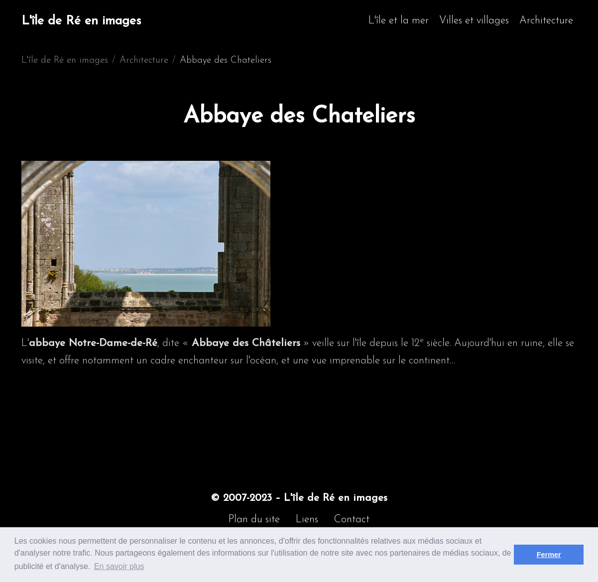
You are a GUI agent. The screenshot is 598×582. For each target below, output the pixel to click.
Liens (307, 519)
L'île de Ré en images (81, 21)
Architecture (546, 20)
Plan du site (254, 519)
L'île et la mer (398, 20)
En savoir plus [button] (119, 566)
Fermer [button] (549, 555)
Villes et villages (474, 20)
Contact (351, 519)
